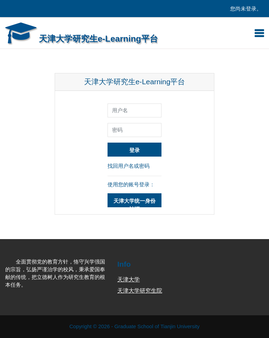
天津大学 (128, 279)
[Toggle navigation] (259, 33)
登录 (134, 150)
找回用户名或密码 (129, 166)
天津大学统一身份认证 (134, 202)
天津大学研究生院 (139, 291)
